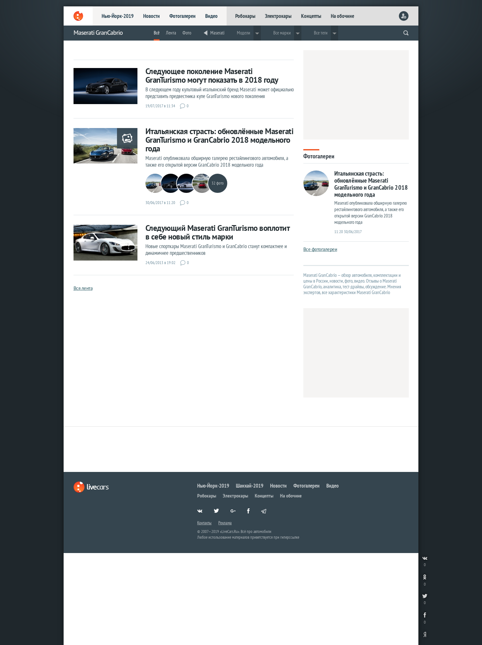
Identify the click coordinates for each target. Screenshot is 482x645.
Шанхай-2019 (249, 485)
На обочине (342, 15)
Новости (151, 15)
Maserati (217, 33)
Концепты (311, 15)
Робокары (245, 15)
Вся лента (83, 288)
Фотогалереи (182, 15)
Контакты (204, 522)
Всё (156, 33)
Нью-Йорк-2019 (118, 15)
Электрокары (278, 15)
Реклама (225, 522)
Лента (171, 33)
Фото (187, 33)
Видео (211, 15)
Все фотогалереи (320, 249)
